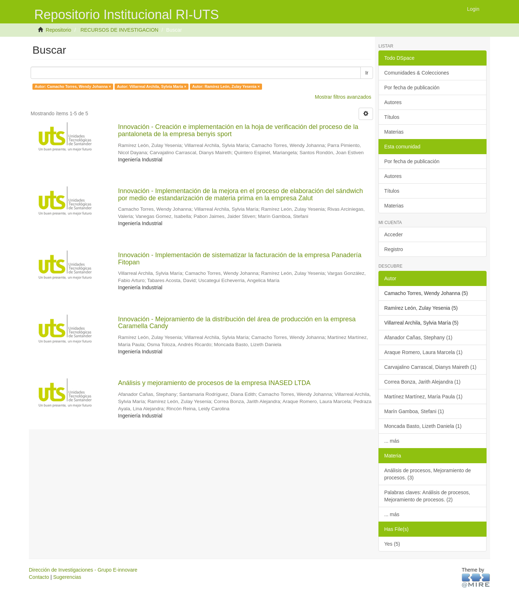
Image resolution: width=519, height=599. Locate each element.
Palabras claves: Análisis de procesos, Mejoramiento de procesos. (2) (427, 496)
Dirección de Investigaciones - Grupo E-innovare (83, 570)
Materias (394, 132)
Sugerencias (67, 577)
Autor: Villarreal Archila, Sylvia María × (151, 86)
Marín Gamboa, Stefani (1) (414, 411)
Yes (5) (392, 544)
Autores (393, 102)
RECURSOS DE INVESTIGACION (119, 30)
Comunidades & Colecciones (416, 73)
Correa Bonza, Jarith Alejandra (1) (422, 382)
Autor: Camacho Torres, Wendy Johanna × (73, 86)
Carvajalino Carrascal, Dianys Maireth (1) (430, 367)
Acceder (393, 234)
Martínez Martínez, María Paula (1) (423, 396)
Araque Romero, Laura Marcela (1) (423, 352)
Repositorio (58, 30)
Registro (393, 249)
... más (391, 441)
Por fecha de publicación (411, 87)
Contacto (39, 577)
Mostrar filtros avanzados (343, 97)
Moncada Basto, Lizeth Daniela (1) (423, 426)
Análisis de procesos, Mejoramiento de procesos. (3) (427, 474)
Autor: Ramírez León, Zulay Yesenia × (226, 86)
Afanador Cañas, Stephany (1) (418, 337)
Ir (366, 73)
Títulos (391, 117)
